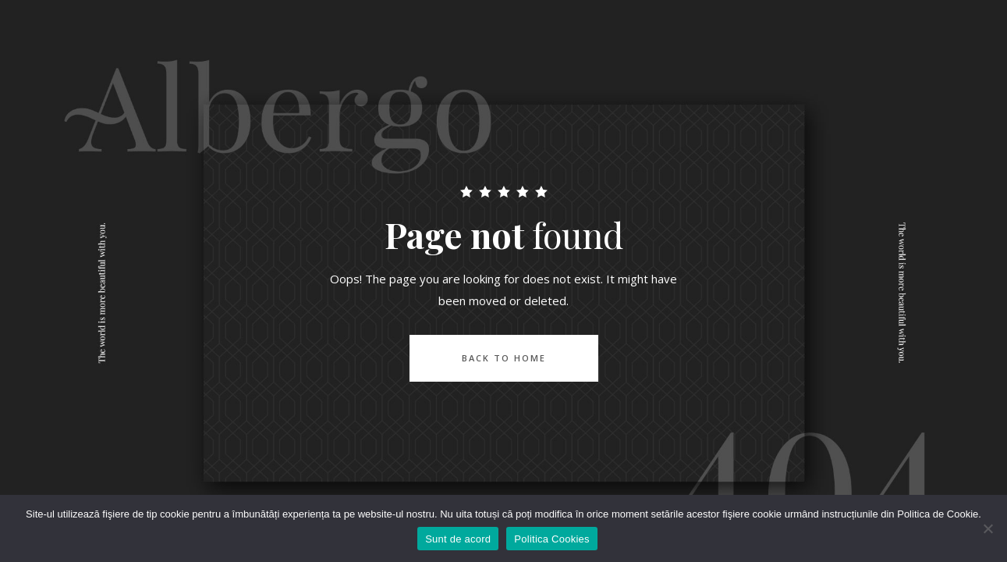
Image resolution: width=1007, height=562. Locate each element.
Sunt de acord (458, 539)
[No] (987, 528)
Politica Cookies (552, 539)
